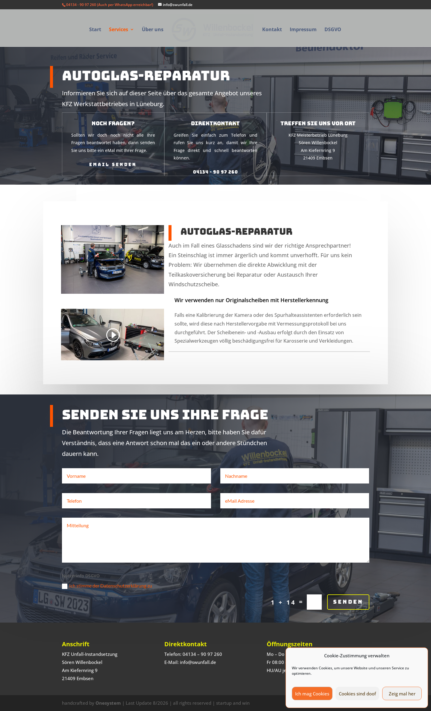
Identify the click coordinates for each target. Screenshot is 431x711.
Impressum (303, 30)
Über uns (152, 30)
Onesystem (108, 703)
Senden (348, 624)
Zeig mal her (402, 694)
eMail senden (113, 156)
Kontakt (272, 30)
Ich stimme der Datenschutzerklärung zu (107, 608)
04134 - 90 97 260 (215, 163)
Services (118, 30)
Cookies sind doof (357, 694)
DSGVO (332, 30)
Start (95, 30)
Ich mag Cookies (312, 694)
